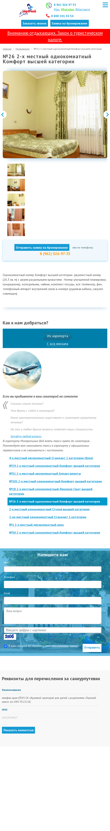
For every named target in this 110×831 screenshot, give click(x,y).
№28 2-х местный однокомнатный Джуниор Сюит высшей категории (51, 491)
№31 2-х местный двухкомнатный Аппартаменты (45, 473)
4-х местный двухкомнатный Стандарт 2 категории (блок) (51, 458)
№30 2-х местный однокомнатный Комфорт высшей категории (54, 532)
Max (56, 9)
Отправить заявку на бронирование (42, 247)
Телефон (9, 577)
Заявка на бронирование (69, 23)
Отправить (92, 647)
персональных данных (65, 646)
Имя (6, 562)
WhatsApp (67, 9)
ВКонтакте (82, 9)
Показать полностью (18, 730)
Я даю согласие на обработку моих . (44, 646)
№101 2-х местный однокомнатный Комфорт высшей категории (55, 481)
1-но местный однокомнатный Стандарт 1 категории (47, 517)
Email (7, 593)
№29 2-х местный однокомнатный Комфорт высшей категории (54, 466)
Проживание (23, 48)
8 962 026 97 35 (65, 5)
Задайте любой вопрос (26, 436)
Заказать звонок (34, 23)
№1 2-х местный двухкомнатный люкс (36, 525)
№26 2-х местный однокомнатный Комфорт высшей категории (54, 501)
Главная (7, 48)
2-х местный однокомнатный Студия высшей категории (49, 509)
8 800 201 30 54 (62, 16)
